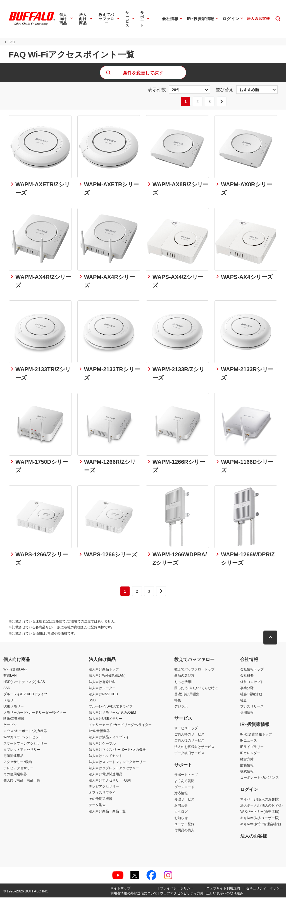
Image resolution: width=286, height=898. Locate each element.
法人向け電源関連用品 (105, 774)
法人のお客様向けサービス (194, 747)
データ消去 (97, 805)
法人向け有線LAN (102, 682)
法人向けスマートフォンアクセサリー (117, 762)
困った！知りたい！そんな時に (196, 688)
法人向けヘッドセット (105, 756)
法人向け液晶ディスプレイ (109, 737)
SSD (6, 688)
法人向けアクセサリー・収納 (110, 780)
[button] (271, 638)
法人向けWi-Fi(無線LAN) (107, 676)
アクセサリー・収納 (17, 762)
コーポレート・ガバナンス (259, 777)
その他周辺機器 (15, 774)
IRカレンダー (250, 753)
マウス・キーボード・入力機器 (25, 731)
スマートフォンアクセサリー (25, 743)
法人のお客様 (253, 836)
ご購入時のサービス (189, 734)
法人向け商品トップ (104, 669)
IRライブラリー (252, 747)
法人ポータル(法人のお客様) (261, 805)
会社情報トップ (252, 669)
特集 (177, 700)
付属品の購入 (184, 830)
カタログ (181, 812)
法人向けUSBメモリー (106, 718)
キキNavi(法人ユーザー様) (259, 818)
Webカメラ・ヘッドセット (22, 737)
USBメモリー (13, 706)
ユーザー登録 (184, 824)
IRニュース (248, 740)
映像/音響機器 (13, 718)
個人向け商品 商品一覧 (21, 780)
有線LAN (9, 676)
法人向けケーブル (102, 743)
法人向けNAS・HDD (103, 694)
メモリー (10, 700)
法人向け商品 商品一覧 (107, 811)
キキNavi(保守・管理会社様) (260, 824)
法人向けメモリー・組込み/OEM (112, 712)
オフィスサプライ (102, 793)
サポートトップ (186, 775)
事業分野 (247, 688)
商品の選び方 (184, 676)
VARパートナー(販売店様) (259, 812)
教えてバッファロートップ (194, 669)
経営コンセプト (252, 682)
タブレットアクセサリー (21, 749)
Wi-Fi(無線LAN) (15, 669)
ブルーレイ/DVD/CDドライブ (25, 694)
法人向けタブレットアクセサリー (114, 768)
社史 (243, 700)
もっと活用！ (183, 682)
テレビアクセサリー (18, 768)
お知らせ (181, 818)
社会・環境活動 (251, 694)
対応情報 (181, 793)
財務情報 (247, 765)
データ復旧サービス (189, 753)
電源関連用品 (13, 756)
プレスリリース (252, 706)
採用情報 (247, 712)
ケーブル (10, 725)
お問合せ (181, 805)
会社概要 (247, 676)
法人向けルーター (102, 688)
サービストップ (186, 728)
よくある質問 (184, 781)
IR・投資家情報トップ (256, 734)
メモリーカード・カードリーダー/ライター (34, 712)
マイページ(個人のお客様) (259, 799)
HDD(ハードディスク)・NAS (24, 682)
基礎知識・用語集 (186, 694)
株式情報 (247, 771)
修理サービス (184, 799)
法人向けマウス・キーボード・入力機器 (117, 749)
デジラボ (181, 706)
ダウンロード (184, 787)
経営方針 (247, 759)
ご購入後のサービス (189, 740)
